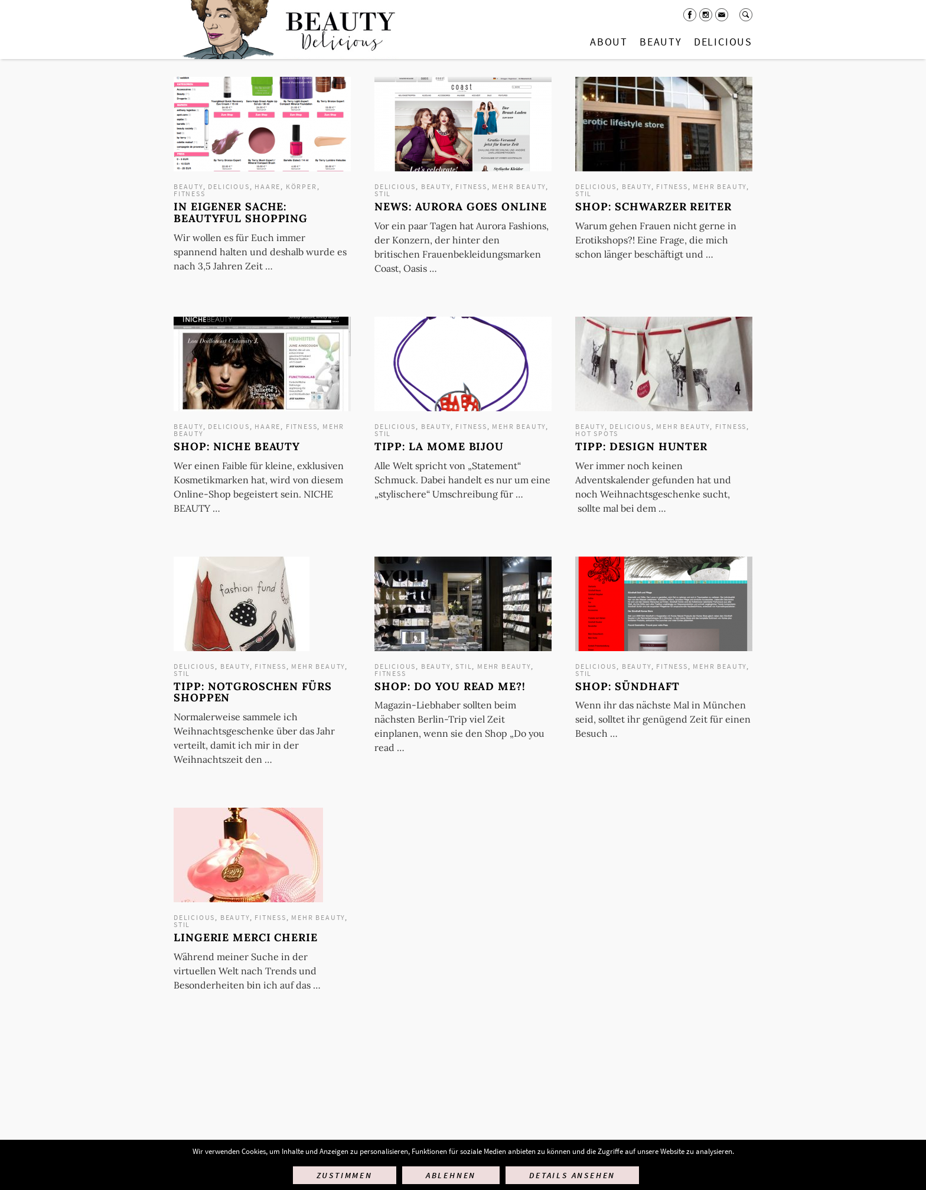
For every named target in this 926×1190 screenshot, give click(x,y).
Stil (382, 193)
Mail (721, 14)
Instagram (705, 14)
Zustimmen (345, 1175)
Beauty (661, 41)
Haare (268, 186)
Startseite (286, 29)
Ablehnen (451, 1175)
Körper (301, 186)
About (609, 41)
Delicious (723, 41)
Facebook (689, 14)
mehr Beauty (519, 186)
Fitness (190, 193)
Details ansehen (572, 1175)
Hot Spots (596, 433)
